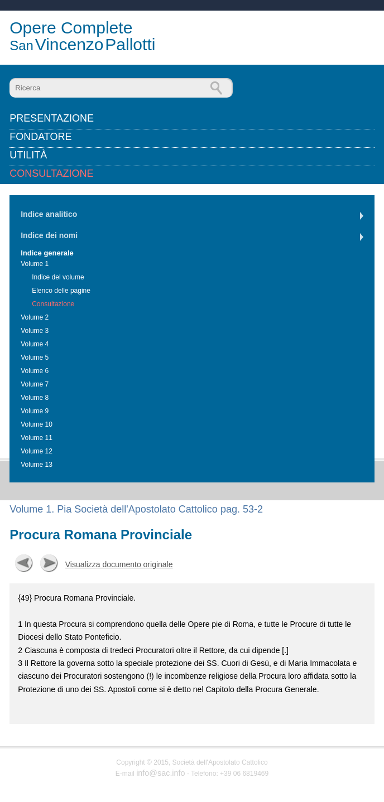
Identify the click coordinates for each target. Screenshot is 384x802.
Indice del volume (58, 277)
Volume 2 (35, 317)
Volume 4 (35, 344)
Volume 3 (35, 331)
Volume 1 (35, 264)
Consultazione (51, 173)
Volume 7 (35, 384)
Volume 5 (35, 357)
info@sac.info (160, 773)
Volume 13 (36, 464)
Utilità (28, 155)
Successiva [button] (49, 563)
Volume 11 (36, 438)
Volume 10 (36, 424)
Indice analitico (49, 214)
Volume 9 (35, 411)
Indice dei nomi (49, 235)
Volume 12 (36, 451)
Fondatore (40, 136)
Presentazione (51, 118)
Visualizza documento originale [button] (119, 564)
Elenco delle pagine (61, 290)
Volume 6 (35, 371)
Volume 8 (35, 398)
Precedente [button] (24, 563)
